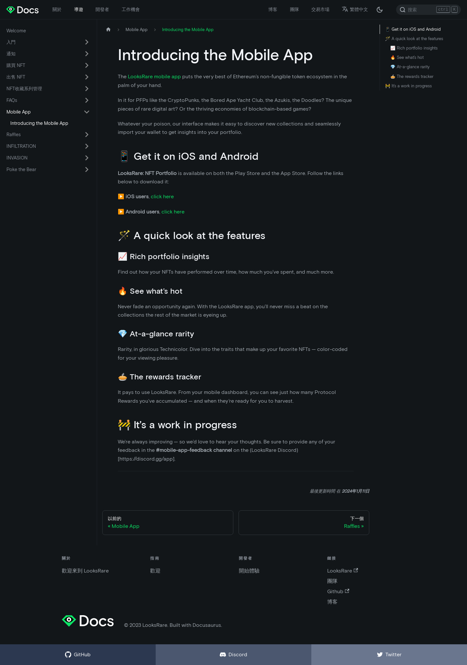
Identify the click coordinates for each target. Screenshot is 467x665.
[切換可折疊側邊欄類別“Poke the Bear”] (87, 169)
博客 (272, 9)
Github (338, 591)
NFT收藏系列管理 (24, 89)
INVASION (17, 158)
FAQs (11, 100)
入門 (11, 42)
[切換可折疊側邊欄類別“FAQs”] (87, 100)
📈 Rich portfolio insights (414, 48)
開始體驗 (249, 571)
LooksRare (342, 571)
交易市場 (320, 9)
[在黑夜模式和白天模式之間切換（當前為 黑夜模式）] (379, 10)
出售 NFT (15, 77)
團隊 (294, 9)
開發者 (102, 9)
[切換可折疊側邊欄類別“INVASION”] (87, 158)
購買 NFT (15, 65)
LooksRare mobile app (154, 76)
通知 (11, 54)
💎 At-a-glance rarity (409, 66)
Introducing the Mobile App (39, 123)
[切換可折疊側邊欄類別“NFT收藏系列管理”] (87, 88)
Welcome (16, 31)
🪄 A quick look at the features (414, 38)
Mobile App (18, 112)
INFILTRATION (21, 146)
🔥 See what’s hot (407, 57)
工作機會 (131, 9)
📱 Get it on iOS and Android (413, 29)
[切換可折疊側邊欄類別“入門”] (87, 42)
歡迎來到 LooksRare (85, 571)
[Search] (428, 10)
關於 (56, 9)
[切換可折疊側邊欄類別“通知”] (87, 54)
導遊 (78, 9)
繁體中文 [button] (355, 9)
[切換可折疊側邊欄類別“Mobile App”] (87, 112)
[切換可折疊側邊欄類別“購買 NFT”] (87, 65)
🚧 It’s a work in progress (408, 85)
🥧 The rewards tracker (411, 76)
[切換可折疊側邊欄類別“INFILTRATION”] (87, 146)
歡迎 (155, 571)
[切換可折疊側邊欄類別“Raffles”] (87, 134)
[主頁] (108, 30)
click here (162, 196)
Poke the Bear (21, 169)
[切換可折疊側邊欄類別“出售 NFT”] (87, 77)
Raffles (13, 134)
